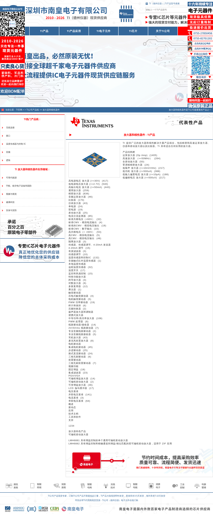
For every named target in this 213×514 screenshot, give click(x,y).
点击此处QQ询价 (202, 43)
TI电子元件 (104, 31)
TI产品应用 (74, 31)
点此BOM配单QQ (202, 48)
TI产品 (44, 31)
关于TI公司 (163, 31)
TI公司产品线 (32, 110)
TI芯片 (133, 31)
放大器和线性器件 (51, 110)
